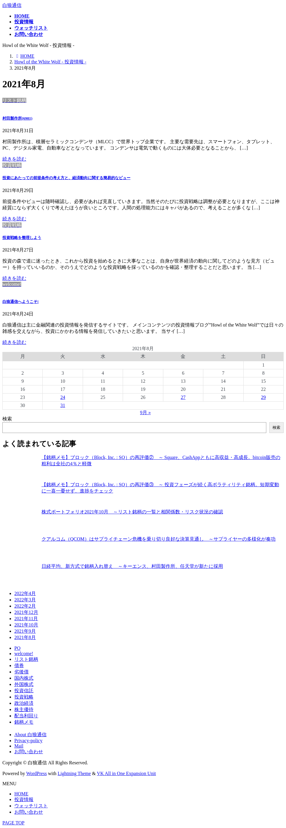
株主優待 (23, 709)
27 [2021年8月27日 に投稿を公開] (183, 397)
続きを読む (14, 158)
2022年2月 (25, 606)
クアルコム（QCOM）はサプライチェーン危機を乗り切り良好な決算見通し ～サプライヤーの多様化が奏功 (158, 539)
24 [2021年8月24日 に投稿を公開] (62, 397)
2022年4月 (25, 593)
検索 (7, 418)
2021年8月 (25, 637)
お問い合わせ (28, 751)
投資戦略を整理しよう (21, 237)
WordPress (36, 773)
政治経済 (23, 703)
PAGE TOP (13, 822)
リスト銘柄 (26, 659)
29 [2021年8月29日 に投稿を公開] (263, 397)
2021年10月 (26, 624)
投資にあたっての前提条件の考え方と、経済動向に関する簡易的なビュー (66, 178)
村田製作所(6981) (17, 118)
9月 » (145, 412)
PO (17, 648)
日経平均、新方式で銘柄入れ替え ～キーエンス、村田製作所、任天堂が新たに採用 (132, 566)
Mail (18, 745)
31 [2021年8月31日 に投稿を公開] (62, 405)
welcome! (23, 653)
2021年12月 (26, 612)
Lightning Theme (74, 773)
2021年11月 (26, 618)
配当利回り (26, 715)
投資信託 (23, 690)
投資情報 (23, 799)
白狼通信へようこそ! (20, 301)
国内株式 (23, 678)
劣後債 (21, 671)
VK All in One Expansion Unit (126, 773)
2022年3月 (25, 599)
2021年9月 (25, 631)
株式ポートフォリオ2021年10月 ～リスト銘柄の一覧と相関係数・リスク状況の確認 (132, 511)
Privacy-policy (28, 740)
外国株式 (23, 684)
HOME (21, 793)
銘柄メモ (23, 722)
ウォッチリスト (31, 805)
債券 (19, 665)
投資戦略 (23, 696)
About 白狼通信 (30, 734)
